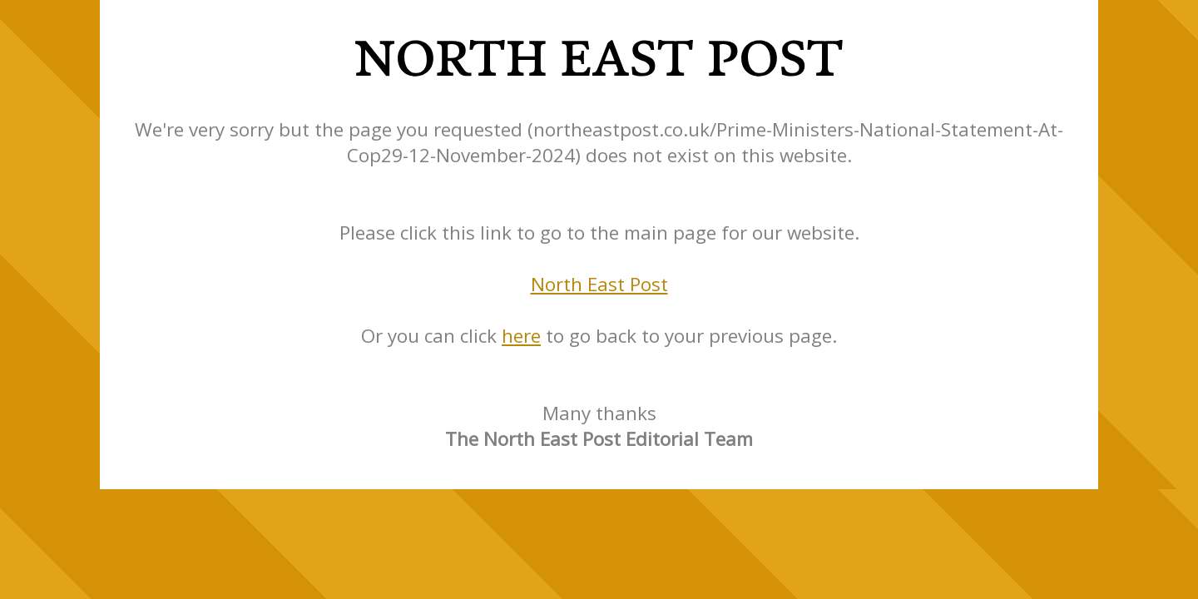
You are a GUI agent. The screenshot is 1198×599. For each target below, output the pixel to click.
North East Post (599, 284)
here (521, 336)
